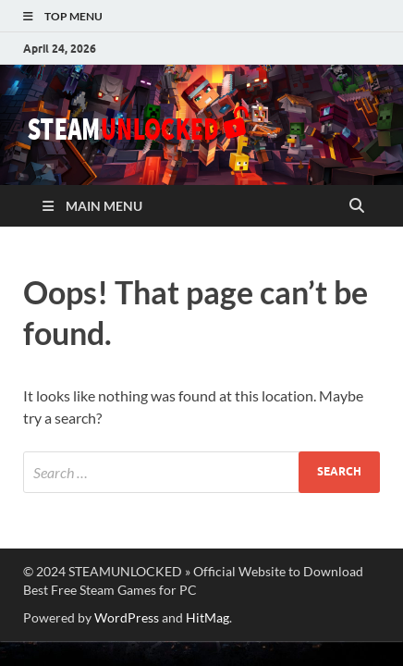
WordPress (126, 617)
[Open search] (357, 206)
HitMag (207, 617)
